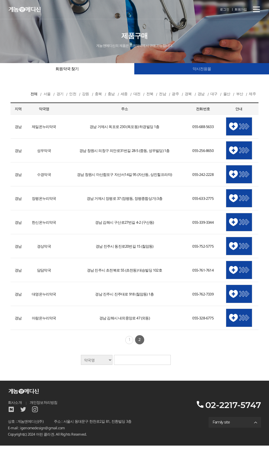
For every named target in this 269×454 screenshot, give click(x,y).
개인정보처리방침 (44, 410)
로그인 (225, 10)
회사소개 (15, 410)
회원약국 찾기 (67, 69)
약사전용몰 (202, 69)
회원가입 (241, 10)
